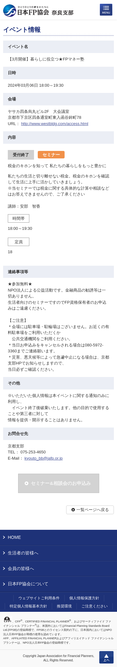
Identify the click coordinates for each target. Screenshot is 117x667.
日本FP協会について (28, 583)
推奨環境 (64, 606)
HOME (14, 537)
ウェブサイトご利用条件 (39, 598)
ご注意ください (94, 606)
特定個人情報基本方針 (28, 606)
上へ (106, 657)
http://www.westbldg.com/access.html (54, 123)
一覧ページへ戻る (92, 509)
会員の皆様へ (21, 568)
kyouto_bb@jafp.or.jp (43, 458)
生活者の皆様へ (23, 552)
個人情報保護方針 (84, 598)
